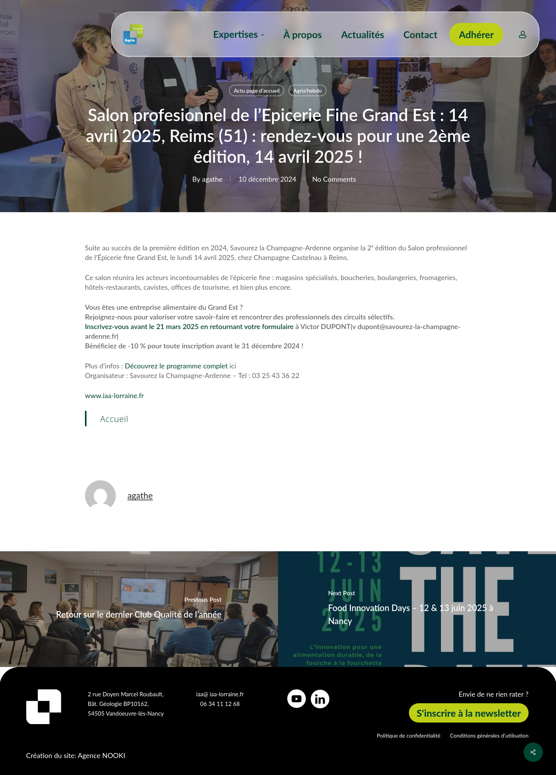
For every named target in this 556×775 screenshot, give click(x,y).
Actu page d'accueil (257, 90)
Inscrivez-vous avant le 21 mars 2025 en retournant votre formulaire (190, 326)
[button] (469, 713)
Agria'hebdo (307, 90)
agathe (212, 179)
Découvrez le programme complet (176, 365)
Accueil (114, 418)
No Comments (334, 179)
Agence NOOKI (101, 755)
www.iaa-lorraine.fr (114, 395)
